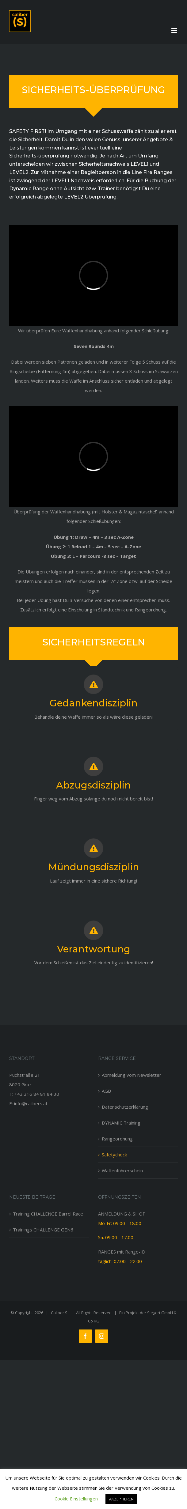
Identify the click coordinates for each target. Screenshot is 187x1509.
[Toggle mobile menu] (174, 30)
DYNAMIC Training (121, 1123)
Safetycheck (114, 1155)
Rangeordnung (117, 1139)
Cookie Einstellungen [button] (76, 1499)
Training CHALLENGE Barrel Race (48, 1214)
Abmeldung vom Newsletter (131, 1075)
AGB (106, 1091)
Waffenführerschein (122, 1170)
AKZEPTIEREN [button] (121, 1499)
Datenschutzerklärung (125, 1107)
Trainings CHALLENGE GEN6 (43, 1230)
